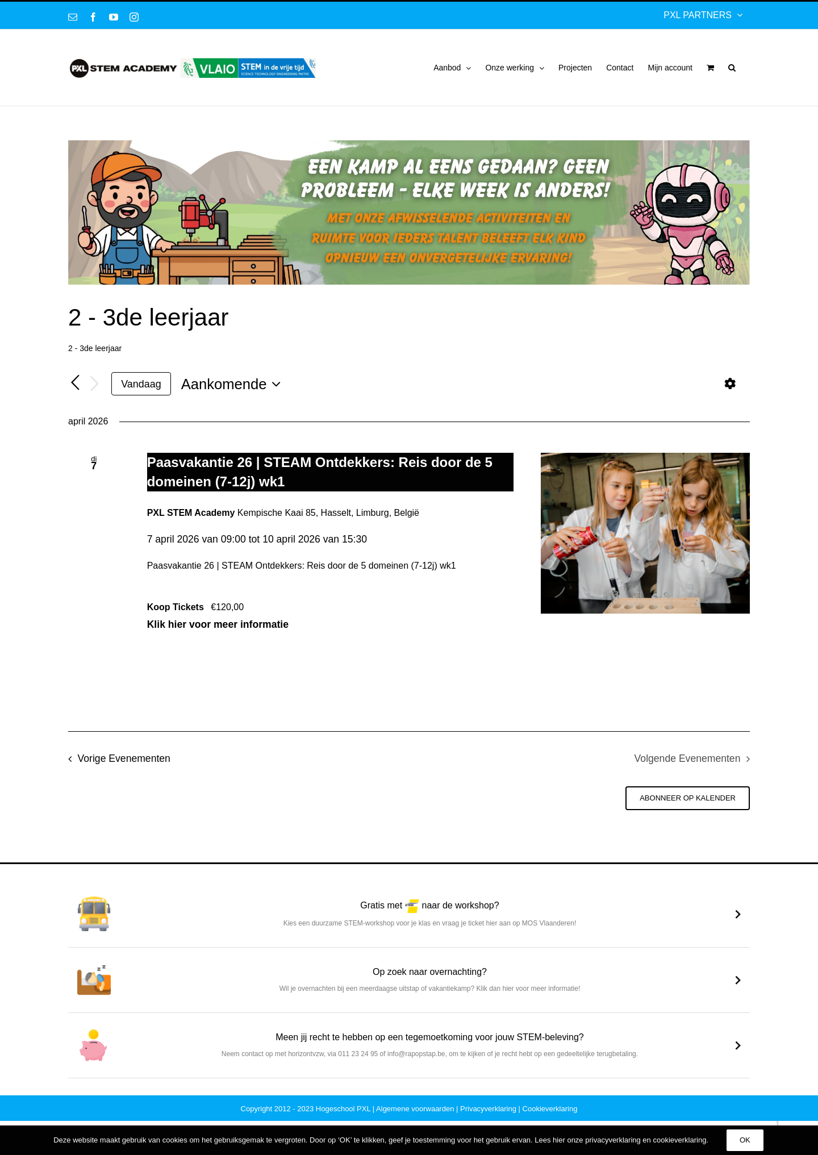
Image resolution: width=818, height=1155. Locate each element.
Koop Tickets (177, 641)
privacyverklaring (613, 1140)
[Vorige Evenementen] (75, 383)
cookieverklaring (679, 1140)
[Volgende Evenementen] (94, 384)
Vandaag (141, 384)
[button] (732, 68)
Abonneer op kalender (688, 832)
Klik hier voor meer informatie (206, 615)
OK (745, 1140)
